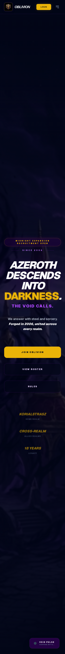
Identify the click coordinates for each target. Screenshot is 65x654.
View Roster (32, 369)
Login (44, 7)
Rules (32, 386)
